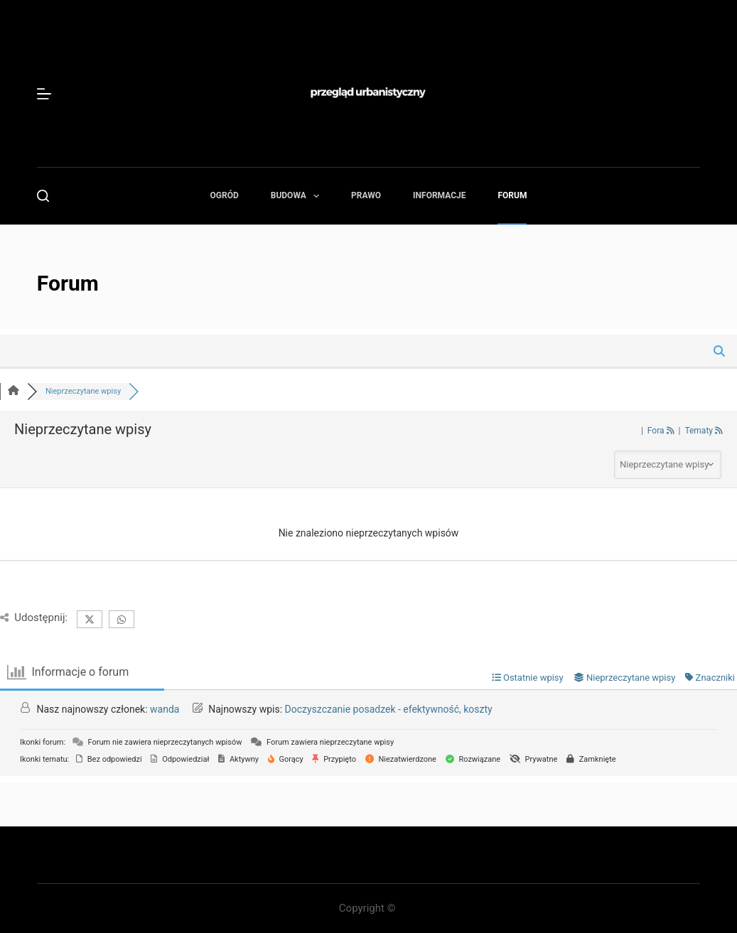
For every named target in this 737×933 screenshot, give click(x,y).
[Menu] (44, 94)
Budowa (298, 196)
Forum (512, 195)
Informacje (439, 195)
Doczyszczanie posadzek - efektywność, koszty (389, 709)
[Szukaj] (43, 196)
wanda (164, 709)
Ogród (224, 195)
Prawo (366, 195)
